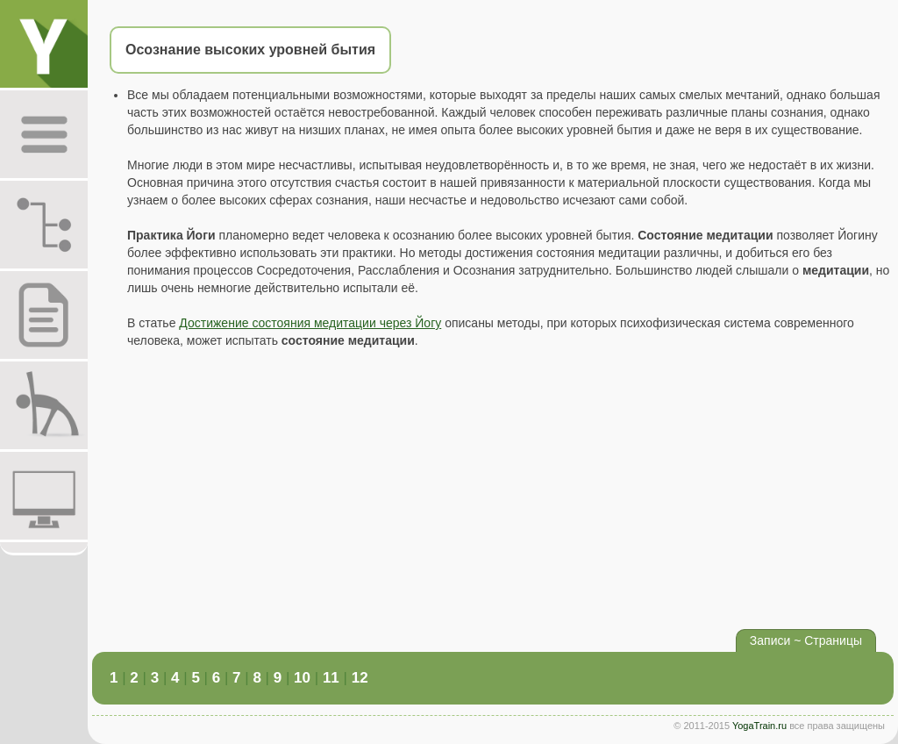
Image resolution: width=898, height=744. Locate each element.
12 (360, 677)
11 (331, 677)
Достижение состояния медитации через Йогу (310, 323)
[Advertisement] (493, 493)
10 (302, 677)
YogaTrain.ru (759, 725)
